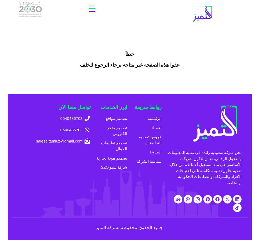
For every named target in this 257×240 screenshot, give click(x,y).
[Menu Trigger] (92, 8)
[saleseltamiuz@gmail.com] (54, 141)
